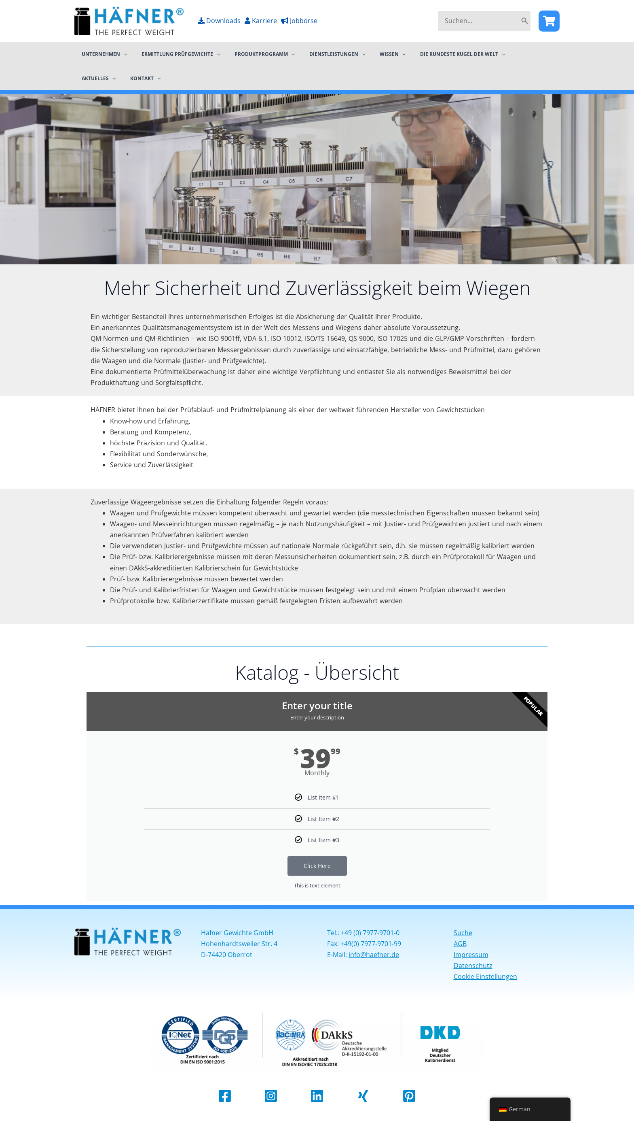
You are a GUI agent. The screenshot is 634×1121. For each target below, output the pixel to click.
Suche (463, 932)
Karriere (261, 20)
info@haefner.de (374, 955)
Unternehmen (102, 54)
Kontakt (94, 78)
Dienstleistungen (320, 54)
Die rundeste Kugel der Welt (435, 54)
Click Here (317, 866)
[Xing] (363, 1096)
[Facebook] (549, 21)
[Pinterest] (409, 1096)
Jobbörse (299, 20)
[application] (121, 54)
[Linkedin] (317, 1096)
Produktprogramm (252, 54)
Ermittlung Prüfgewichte (173, 54)
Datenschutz (473, 965)
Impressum (471, 955)
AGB (460, 943)
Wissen (370, 54)
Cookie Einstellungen (485, 976)
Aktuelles (504, 54)
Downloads (219, 20)
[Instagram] (270, 1096)
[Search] (525, 20)
